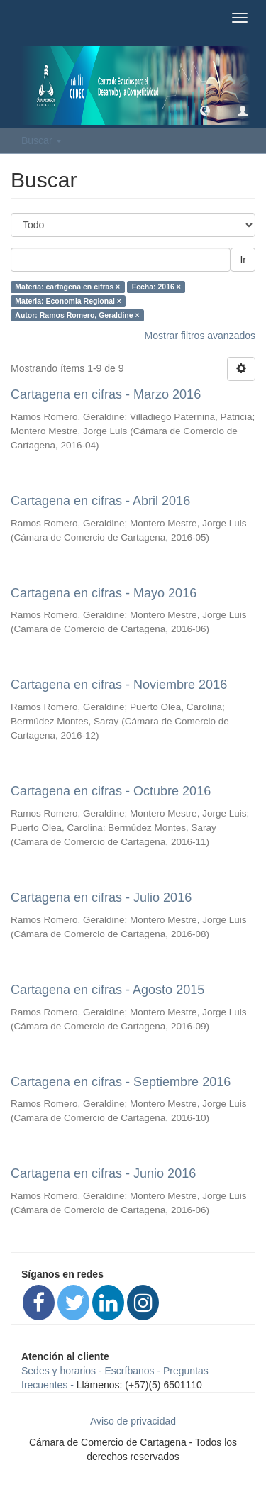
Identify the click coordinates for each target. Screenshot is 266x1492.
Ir (243, 259)
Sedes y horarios (58, 1370)
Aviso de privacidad (133, 1421)
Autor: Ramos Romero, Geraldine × (77, 315)
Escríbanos (130, 1370)
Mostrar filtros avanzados (200, 335)
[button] (205, 110)
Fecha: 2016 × (156, 286)
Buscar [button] (41, 140)
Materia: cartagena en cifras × (67, 286)
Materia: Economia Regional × (68, 301)
